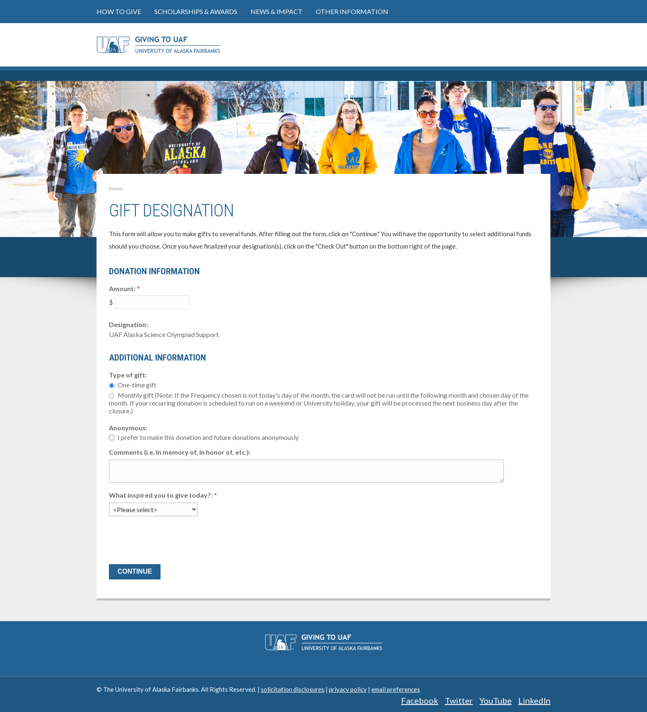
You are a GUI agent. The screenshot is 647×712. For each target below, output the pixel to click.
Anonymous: (128, 428)
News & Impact (276, 11)
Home (116, 188)
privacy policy (348, 689)
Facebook (419, 700)
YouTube (495, 700)
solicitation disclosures (292, 689)
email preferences (395, 689)
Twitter (459, 700)
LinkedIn (534, 700)
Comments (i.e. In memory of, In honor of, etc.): (179, 452)
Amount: (122, 288)
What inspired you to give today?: (161, 495)
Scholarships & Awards (195, 11)
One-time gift (137, 385)
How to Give (119, 11)
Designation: (128, 324)
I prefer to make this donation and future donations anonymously (208, 437)
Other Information (352, 11)
